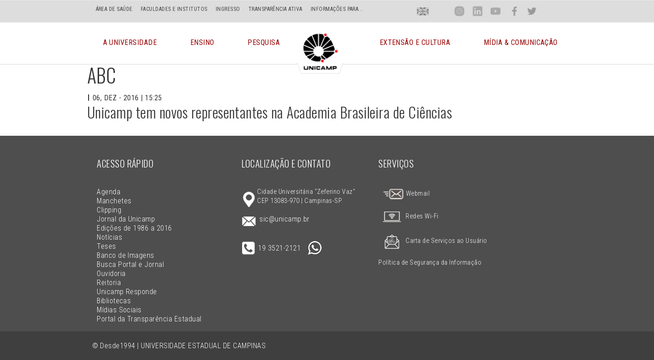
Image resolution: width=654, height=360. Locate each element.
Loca (441, 11)
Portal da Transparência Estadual (149, 319)
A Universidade (130, 43)
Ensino (202, 43)
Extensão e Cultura (415, 43)
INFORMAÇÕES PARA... (337, 9)
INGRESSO (228, 9)
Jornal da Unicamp (126, 219)
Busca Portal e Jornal (130, 264)
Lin (477, 11)
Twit (532, 11)
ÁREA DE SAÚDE (114, 9)
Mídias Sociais (119, 310)
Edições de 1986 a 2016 (134, 228)
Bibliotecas (114, 300)
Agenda (108, 191)
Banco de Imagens (125, 255)
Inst (459, 11)
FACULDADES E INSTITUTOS (174, 9)
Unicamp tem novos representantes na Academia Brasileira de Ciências (269, 112)
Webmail (406, 193)
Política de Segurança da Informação (429, 262)
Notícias (109, 237)
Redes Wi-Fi (408, 216)
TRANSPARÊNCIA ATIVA (275, 9)
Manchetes (114, 201)
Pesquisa (264, 43)
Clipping (109, 210)
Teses (106, 246)
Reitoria (109, 282)
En (422, 11)
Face (514, 11)
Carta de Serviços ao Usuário (432, 241)
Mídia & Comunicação (521, 43)
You (495, 11)
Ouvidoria (111, 273)
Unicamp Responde (127, 291)
